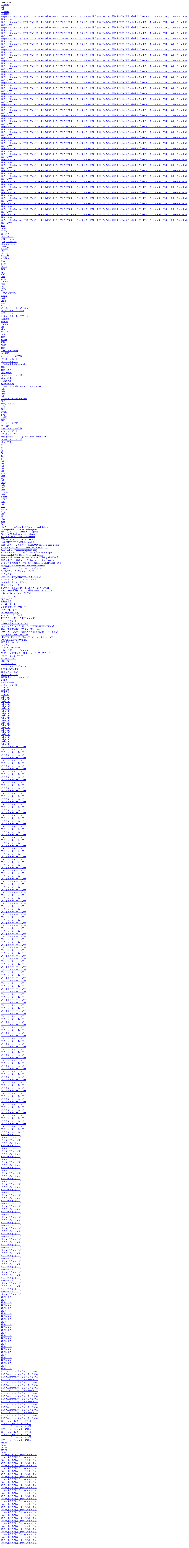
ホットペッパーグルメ (11, 615)
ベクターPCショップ (10, 621)
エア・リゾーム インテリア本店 (16, 1421)
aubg (3, 511)
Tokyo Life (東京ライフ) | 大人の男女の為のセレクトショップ (29, 632)
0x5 (2, 514)
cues (3, 506)
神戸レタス (6, 1297)
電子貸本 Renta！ (10, 642)
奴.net (3, 264)
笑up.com (5, 319)
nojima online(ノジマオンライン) (16, 593)
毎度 (3, 367)
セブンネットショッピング (13, 582)
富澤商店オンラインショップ (14, 677)
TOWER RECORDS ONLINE (14, 640)
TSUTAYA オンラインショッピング (17, 571)
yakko (3, 279)
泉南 (3, 348)
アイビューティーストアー (13, 746)
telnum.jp (5, 246)
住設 (3, 225)
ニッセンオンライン (10, 585)
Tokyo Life (5, 697)
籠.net (3, 261)
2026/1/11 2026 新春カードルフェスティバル (21, 386)
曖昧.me (4, 321)
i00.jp (3, 298)
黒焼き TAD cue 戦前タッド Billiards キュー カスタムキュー (28, 560)
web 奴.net (5, 258)
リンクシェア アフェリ (12, 310)
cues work (5, 492)
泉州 (3, 337)
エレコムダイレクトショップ (14, 650)
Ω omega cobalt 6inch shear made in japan (19, 529)
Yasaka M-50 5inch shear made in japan (18, 534)
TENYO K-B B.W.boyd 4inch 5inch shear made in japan (25, 527)
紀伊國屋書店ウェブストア (13, 607)
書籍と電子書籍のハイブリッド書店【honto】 (22, 629)
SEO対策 (5, 353)
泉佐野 (4, 345)
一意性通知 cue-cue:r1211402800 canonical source (23, 566)
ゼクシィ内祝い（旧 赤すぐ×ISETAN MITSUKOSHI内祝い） (30, 626)
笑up (3, 519)
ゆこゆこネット (8, 604)
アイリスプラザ (8, 574)
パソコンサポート (9, 359)
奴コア (4, 266)
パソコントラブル (9, 362)
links (3, 389)
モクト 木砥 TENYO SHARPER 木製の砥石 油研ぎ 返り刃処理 (30, 557)
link (2, 7)
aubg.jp (4, 296)
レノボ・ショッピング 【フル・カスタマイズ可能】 (26, 588)
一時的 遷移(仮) (8, 293)
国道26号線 (6, 373)
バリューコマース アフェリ (14, 316)
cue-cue (4, 509)
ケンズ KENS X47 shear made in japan (18, 536)
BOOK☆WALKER (9, 669)
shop (3, 303)
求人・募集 (6, 378)
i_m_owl (5, 281)
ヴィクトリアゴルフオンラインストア (19, 579)
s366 (3, 276)
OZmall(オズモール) (10, 610)
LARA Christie (7, 682)
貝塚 (3, 342)
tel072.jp (4, 253)
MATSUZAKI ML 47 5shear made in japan (19, 532)
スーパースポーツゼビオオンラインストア (21, 577)
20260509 (5, 4)
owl (2, 286)
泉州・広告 (6, 370)
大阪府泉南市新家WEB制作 (14, 364)
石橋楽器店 (6, 601)
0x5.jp (3, 300)
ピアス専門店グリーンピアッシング (18, 618)
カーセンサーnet (8, 596)
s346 (3, 274)
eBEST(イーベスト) (10, 612)
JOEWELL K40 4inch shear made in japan (19, 550)
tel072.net (5, 256)
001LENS (5, 687)
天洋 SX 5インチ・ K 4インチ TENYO (18, 539)
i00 (2, 504)
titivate (4, 1443)
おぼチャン (6, 499)
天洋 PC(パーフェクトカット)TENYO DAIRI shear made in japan (30, 545)
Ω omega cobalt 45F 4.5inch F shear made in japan (22, 555)
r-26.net (4, 249)
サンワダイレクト (9, 674)
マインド (5, 231)
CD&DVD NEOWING (11, 648)
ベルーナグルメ (8, 658)
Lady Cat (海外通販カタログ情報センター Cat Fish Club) (26, 590)
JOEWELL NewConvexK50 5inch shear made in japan (24, 547)
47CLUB (5, 661)
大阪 (3, 334)
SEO (3, 329)
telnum (4, 497)
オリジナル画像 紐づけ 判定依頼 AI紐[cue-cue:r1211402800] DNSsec (32, 563)
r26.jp (3, 251)
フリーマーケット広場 (11, 375)
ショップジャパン (9, 685)
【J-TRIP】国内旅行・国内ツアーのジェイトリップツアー (28, 637)
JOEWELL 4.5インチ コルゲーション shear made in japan (26, 552)
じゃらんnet (6, 599)
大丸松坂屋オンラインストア (14, 623)
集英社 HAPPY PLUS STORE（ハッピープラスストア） (27, 653)
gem (3, 284)
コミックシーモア (9, 672)
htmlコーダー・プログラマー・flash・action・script (24, 437)
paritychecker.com (9, 241)
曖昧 (3, 522)
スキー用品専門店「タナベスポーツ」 (19, 1455)
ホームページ (7, 331)
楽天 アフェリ (8, 313)
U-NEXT (5, 680)
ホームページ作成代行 (11, 356)
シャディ (5, 645)
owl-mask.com (7, 236)
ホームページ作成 (9, 351)
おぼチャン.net (8, 239)
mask (3, 291)
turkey (3, 288)
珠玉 (3, 269)
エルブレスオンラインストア (14, 666)
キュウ (4, 228)
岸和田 (4, 340)
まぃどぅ (5, 234)
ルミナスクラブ (8, 663)
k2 (2, 272)
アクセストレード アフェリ (14, 308)
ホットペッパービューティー (14, 634)
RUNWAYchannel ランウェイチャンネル (19, 1371)
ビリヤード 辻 (7, 384)
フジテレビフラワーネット (13, 656)
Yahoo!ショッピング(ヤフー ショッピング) (21, 568)
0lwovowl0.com (8, 244)
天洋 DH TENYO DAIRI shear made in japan (20, 542)
